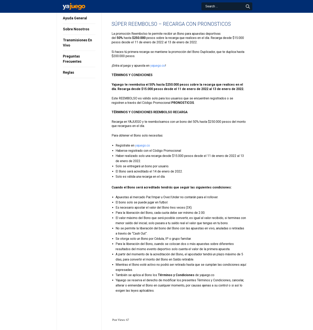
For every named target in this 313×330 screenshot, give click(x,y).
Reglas (68, 72)
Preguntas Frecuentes (72, 58)
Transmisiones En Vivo (77, 42)
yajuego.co (157, 65)
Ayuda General (75, 18)
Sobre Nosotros (76, 29)
